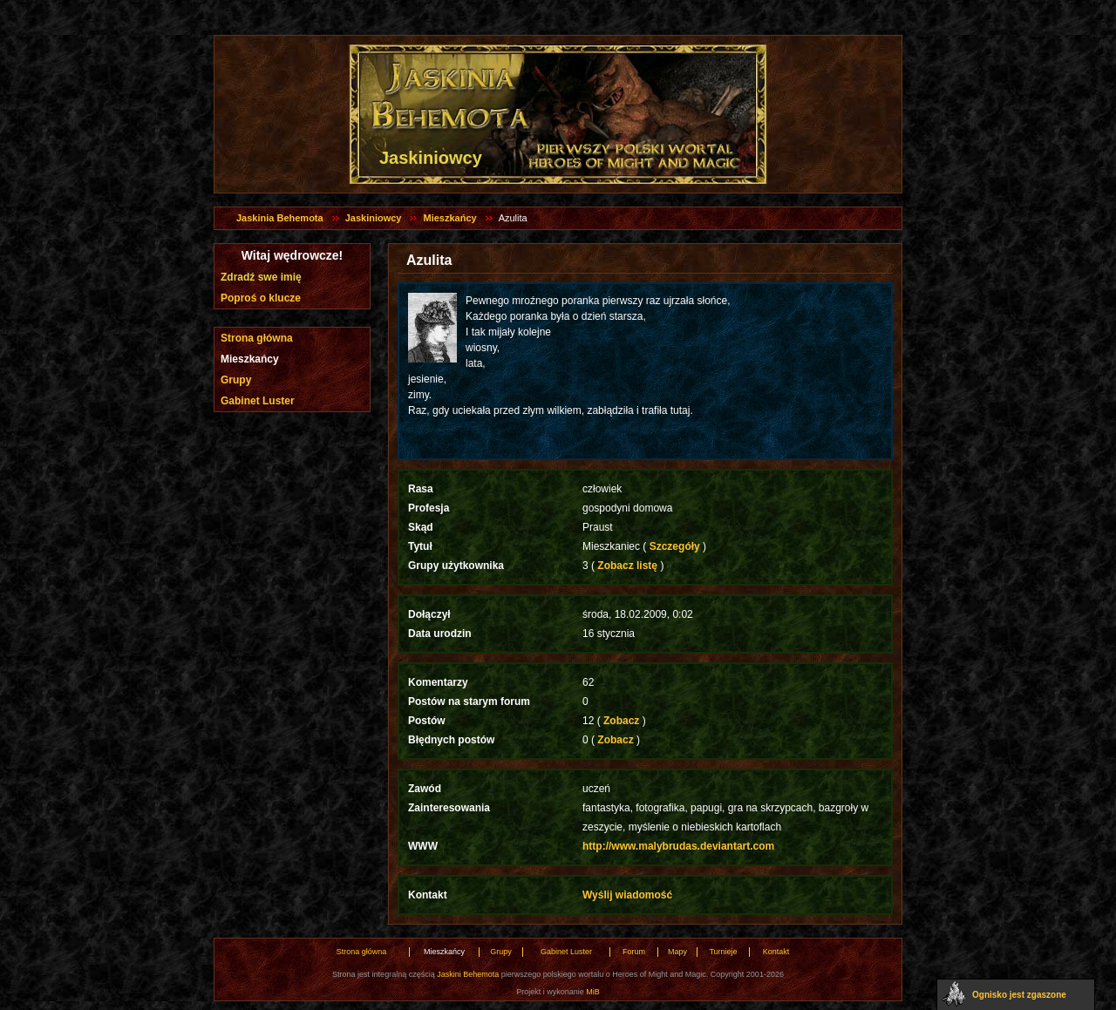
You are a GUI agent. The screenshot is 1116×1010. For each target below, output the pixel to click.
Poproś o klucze (261, 298)
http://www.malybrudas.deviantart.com (678, 846)
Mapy (677, 951)
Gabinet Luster (258, 401)
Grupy (236, 380)
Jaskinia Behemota (279, 218)
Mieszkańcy (449, 218)
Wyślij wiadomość (627, 895)
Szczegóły (674, 546)
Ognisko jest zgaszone (1019, 995)
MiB (593, 991)
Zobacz (622, 721)
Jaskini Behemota (468, 974)
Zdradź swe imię (261, 277)
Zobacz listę (627, 565)
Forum (634, 951)
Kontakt (776, 951)
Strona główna (257, 338)
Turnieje (723, 951)
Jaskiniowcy (373, 218)
